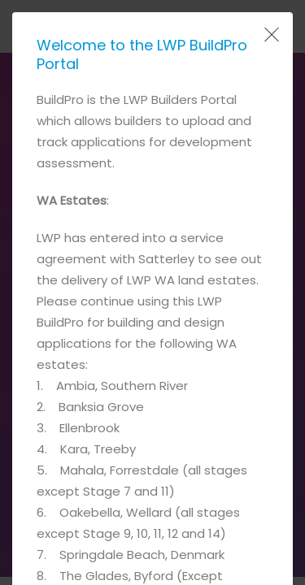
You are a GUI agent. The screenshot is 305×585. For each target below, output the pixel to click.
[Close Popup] (270, 35)
